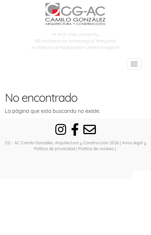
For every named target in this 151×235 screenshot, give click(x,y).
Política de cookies (96, 148)
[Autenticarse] (75, 162)
